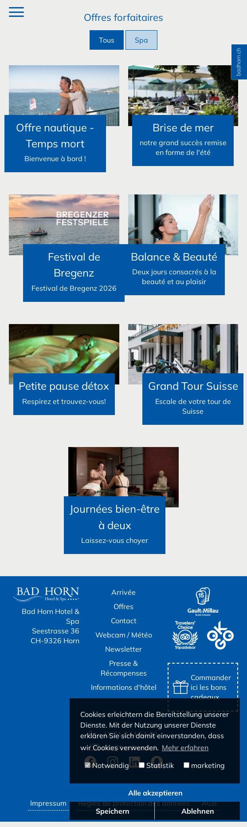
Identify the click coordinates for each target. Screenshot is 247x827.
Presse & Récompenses (124, 673)
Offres (123, 611)
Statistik (156, 765)
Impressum (48, 808)
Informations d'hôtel (124, 692)
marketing (204, 765)
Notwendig (107, 765)
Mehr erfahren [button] (185, 747)
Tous (106, 40)
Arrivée (123, 597)
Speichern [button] (112, 811)
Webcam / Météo (123, 640)
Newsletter (123, 654)
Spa (141, 40)
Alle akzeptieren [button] (155, 792)
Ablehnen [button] (197, 811)
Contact (124, 625)
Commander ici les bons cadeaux (202, 692)
